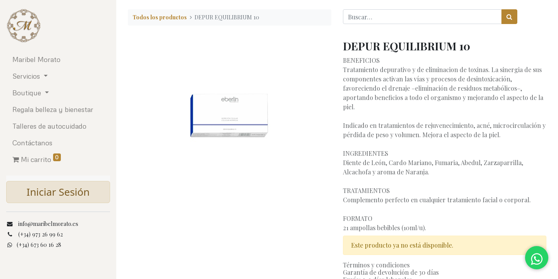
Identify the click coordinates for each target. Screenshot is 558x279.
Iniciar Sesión (58, 192)
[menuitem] (58, 59)
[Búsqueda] (509, 16)
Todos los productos (160, 17)
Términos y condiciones (376, 265)
